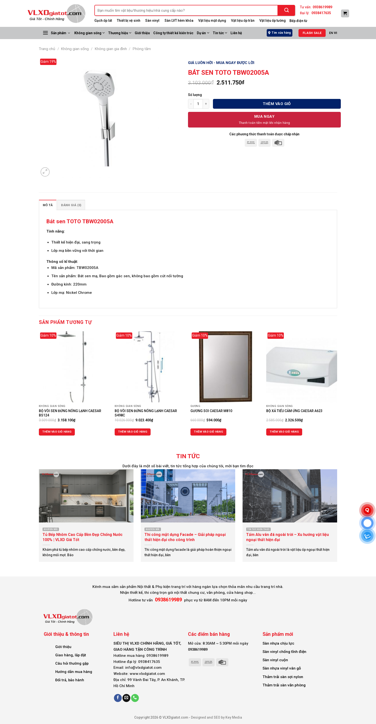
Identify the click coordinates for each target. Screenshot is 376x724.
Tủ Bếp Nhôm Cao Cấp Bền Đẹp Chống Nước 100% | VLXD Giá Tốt (82, 537)
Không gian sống (89, 33)
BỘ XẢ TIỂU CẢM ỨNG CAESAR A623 (294, 411)
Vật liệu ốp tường (272, 20)
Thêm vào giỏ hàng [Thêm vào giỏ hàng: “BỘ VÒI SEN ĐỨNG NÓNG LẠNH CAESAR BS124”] (56, 431)
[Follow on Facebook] (118, 698)
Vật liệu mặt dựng (212, 20)
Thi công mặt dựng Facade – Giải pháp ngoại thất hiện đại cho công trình (185, 537)
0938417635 (321, 13)
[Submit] (286, 10)
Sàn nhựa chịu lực (278, 643)
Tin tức (220, 33)
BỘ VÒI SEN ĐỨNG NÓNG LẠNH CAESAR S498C (146, 413)
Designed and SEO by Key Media (216, 717)
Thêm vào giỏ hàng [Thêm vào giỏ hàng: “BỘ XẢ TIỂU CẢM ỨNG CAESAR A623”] (284, 431)
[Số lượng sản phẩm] (198, 104)
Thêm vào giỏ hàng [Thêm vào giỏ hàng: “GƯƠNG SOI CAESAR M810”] (208, 431)
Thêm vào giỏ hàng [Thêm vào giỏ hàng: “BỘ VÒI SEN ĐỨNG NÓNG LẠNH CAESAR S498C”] (132, 431)
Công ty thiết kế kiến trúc (173, 33)
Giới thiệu (142, 33)
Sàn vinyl (152, 20)
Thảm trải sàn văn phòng (284, 685)
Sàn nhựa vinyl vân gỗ (282, 668)
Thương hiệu (119, 33)
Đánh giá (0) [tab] (71, 205)
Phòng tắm (142, 49)
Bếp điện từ (298, 21)
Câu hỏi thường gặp (71, 663)
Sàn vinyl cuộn (275, 660)
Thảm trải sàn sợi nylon (283, 677)
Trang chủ (47, 49)
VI (335, 33)
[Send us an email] (126, 698)
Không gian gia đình (111, 49)
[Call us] (135, 698)
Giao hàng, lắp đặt (70, 655)
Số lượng (195, 95)
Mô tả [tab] (48, 205)
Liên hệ (236, 33)
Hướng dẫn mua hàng (73, 672)
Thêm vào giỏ (277, 104)
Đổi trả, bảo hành (69, 680)
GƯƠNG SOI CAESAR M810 (211, 411)
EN (331, 33)
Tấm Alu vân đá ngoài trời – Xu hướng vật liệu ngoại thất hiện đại (287, 537)
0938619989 (322, 7)
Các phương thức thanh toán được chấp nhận (264, 134)
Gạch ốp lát (103, 20)
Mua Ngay (264, 116)
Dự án (203, 33)
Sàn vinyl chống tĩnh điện (284, 651)
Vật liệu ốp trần (242, 20)
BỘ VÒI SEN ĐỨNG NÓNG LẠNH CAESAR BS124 (70, 413)
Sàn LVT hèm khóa (179, 20)
